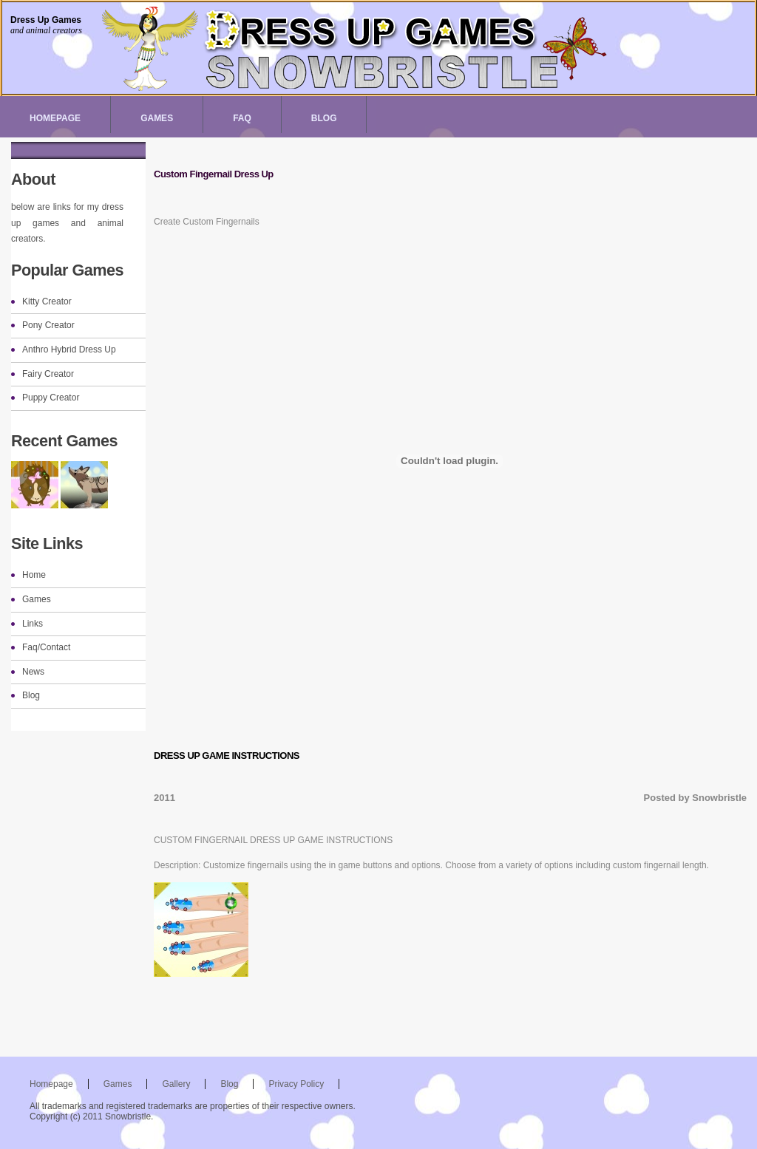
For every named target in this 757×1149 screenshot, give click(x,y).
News (33, 671)
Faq (242, 118)
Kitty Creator (47, 301)
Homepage (55, 118)
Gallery (176, 1084)
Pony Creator (48, 325)
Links (32, 623)
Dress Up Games (45, 20)
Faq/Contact (46, 647)
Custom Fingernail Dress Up (214, 174)
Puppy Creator (50, 397)
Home (34, 575)
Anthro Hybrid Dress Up (69, 349)
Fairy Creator (48, 374)
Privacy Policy (296, 1084)
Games (156, 118)
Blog (324, 118)
